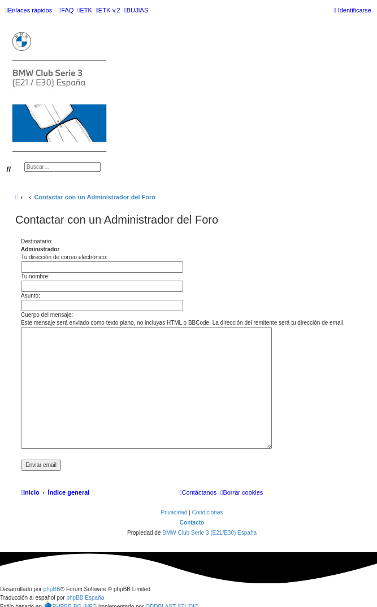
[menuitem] (66, 10)
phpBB (52, 589)
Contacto (192, 522)
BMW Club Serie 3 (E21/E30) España (209, 533)
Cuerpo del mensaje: (47, 315)
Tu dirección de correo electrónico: (64, 257)
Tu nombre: (35, 276)
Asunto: (30, 295)
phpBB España (85, 598)
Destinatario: (37, 241)
